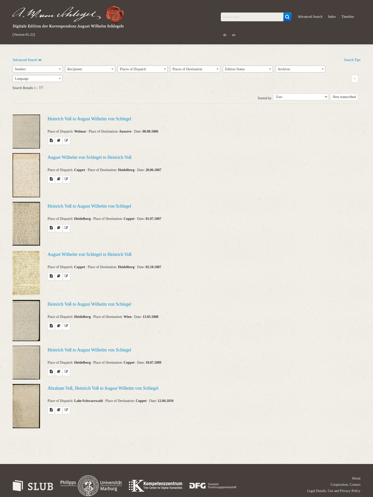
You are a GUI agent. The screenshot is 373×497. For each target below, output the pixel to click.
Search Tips (352, 60)
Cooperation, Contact (345, 484)
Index (332, 17)
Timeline (347, 17)
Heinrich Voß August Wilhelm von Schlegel (89, 118)
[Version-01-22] (24, 35)
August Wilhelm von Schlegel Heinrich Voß (89, 157)
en (233, 35)
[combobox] (38, 69)
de (225, 35)
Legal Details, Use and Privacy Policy (333, 491)
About (356, 478)
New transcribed (344, 97)
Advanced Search (310, 17)
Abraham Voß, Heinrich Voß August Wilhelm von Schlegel (103, 388)
